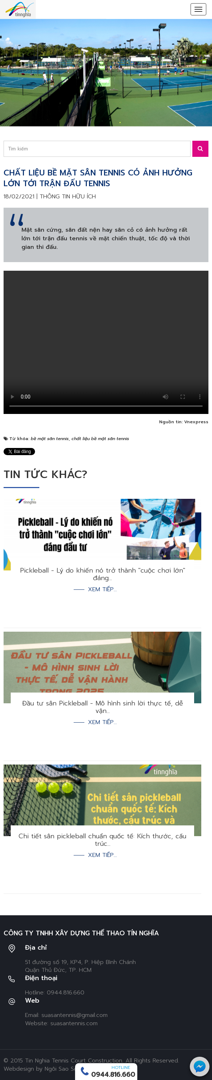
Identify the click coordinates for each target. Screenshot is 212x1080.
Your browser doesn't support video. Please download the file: (106, 342)
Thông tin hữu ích (68, 196)
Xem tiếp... (102, 589)
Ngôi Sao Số (61, 1069)
